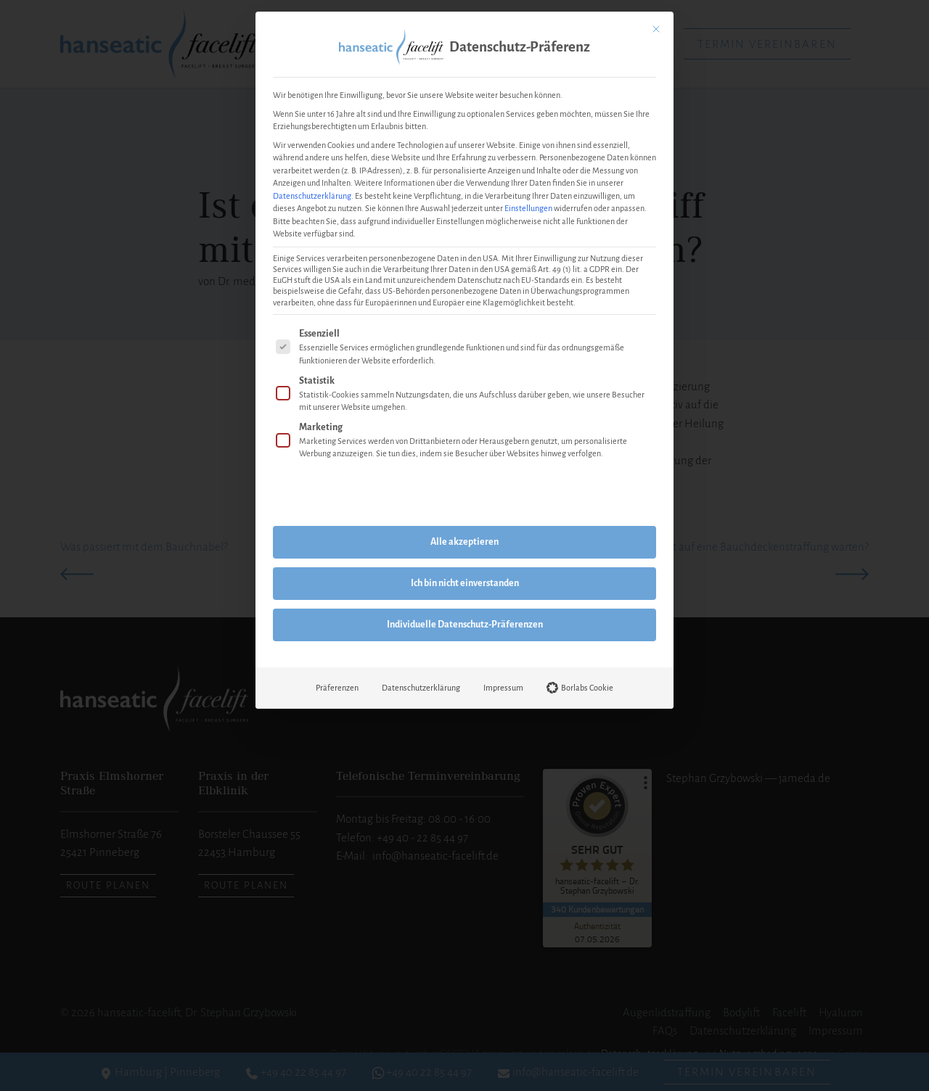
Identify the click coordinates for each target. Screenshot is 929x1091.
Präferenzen (337, 687)
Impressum (503, 687)
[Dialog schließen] (656, 29)
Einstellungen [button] (528, 208)
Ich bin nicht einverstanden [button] (465, 583)
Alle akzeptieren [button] (464, 542)
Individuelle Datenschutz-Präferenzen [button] (465, 624)
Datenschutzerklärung (312, 196)
